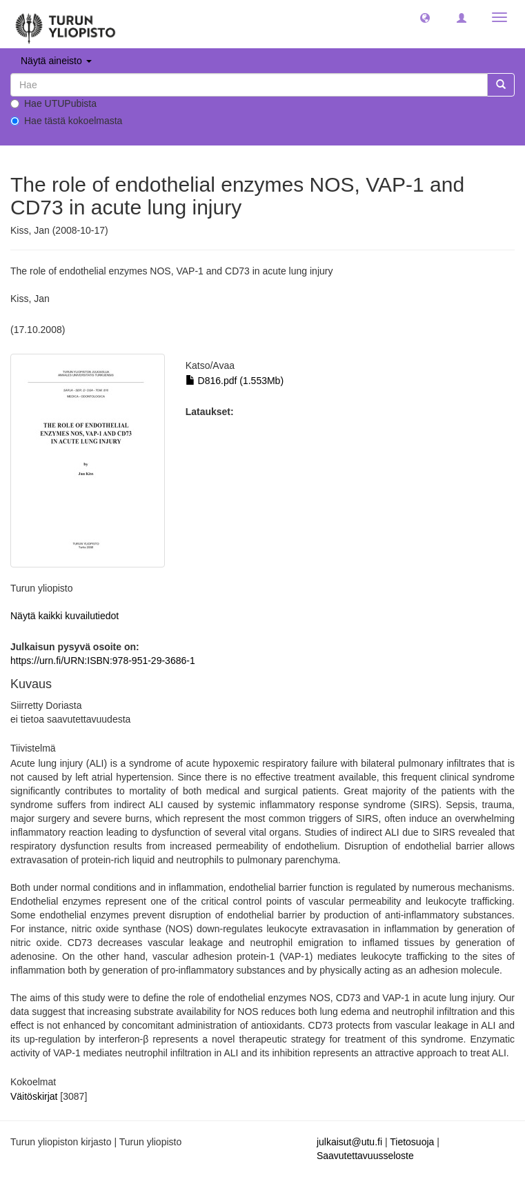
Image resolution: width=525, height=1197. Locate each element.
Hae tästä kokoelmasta (66, 120)
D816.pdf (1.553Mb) (235, 380)
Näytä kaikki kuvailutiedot (64, 615)
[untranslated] (249, 85)
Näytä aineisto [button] (56, 60)
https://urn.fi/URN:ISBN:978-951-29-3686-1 (102, 660)
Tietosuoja (412, 1141)
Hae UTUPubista (53, 103)
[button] (425, 17)
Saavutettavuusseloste (365, 1155)
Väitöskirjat (33, 1096)
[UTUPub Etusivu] (65, 24)
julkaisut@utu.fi (349, 1141)
